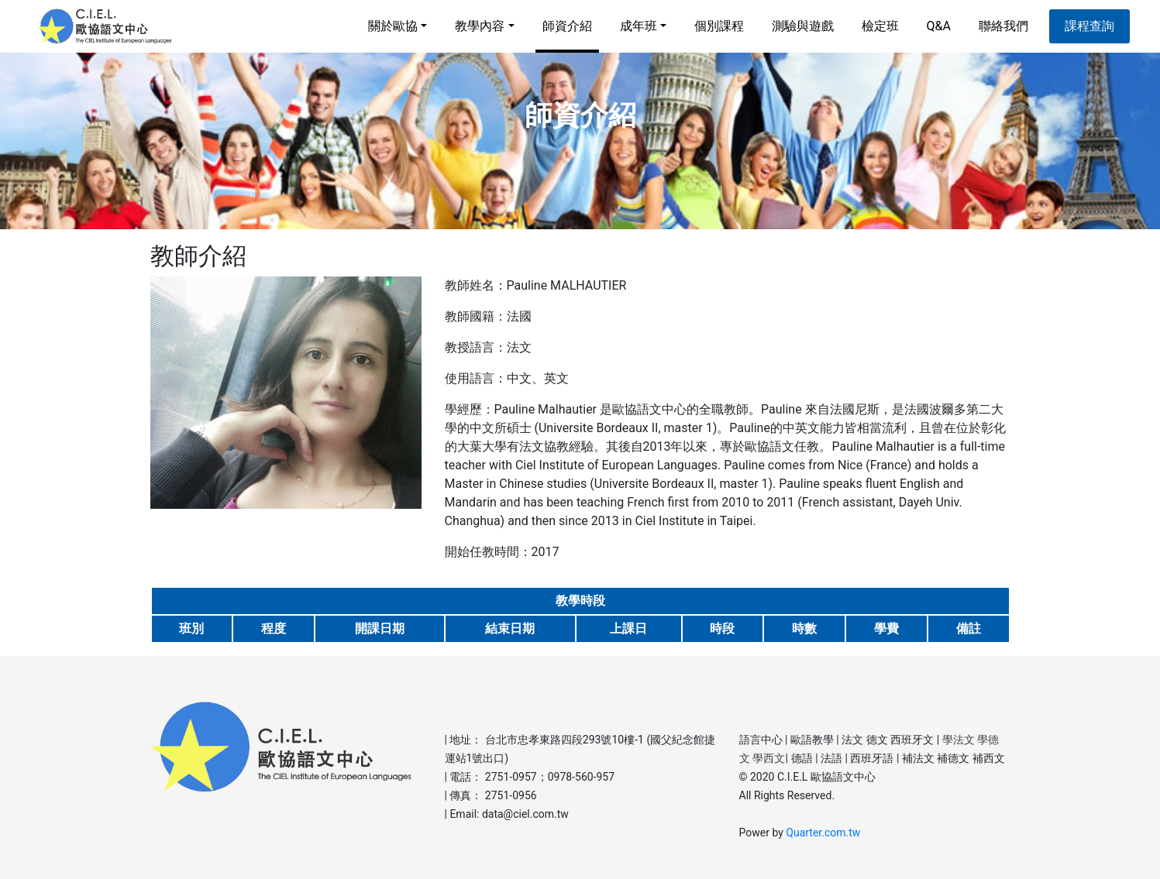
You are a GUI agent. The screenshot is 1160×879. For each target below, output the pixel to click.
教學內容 (479, 26)
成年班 (638, 26)
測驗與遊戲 (803, 26)
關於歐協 (393, 26)
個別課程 (719, 26)
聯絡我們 (1003, 26)
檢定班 (880, 26)
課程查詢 (1089, 26)
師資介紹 (567, 36)
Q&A (939, 26)
